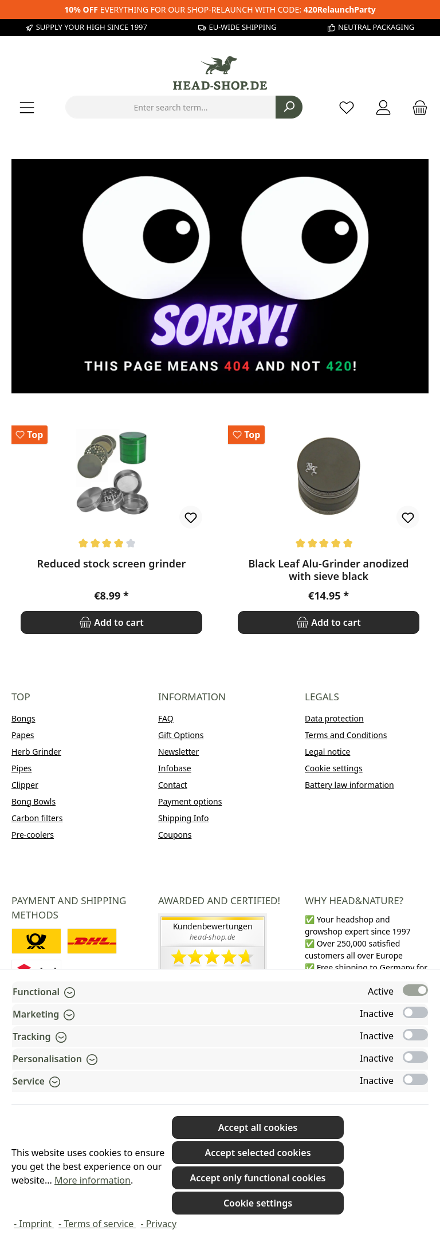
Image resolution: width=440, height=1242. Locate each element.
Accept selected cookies (258, 1152)
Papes (22, 735)
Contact (172, 784)
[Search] (289, 107)
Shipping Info (183, 818)
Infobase (174, 768)
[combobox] (170, 107)
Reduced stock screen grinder (111, 563)
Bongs (23, 718)
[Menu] (26, 107)
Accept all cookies (257, 1127)
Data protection (334, 718)
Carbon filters (36, 818)
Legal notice (327, 751)
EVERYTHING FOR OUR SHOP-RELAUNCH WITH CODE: (219, 9)
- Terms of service (97, 1223)
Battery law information (349, 784)
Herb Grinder (36, 751)
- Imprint (34, 1223)
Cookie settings (334, 768)
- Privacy (158, 1223)
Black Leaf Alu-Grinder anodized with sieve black (328, 569)
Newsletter (178, 751)
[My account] (383, 107)
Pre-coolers (32, 834)
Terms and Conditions (346, 735)
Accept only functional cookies (258, 1178)
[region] (220, 530)
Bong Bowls (33, 801)
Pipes (21, 768)
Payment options (190, 801)
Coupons (174, 834)
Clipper (24, 784)
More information (92, 1180)
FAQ (166, 718)
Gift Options (180, 735)
